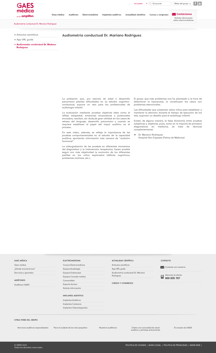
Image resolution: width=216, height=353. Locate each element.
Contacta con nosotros (172, 267)
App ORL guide (25, 39)
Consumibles (69, 280)
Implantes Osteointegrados (75, 308)
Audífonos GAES (21, 285)
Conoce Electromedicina (74, 265)
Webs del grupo (181, 3)
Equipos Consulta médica (74, 277)
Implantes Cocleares (72, 304)
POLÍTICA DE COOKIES (135, 345)
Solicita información (72, 288)
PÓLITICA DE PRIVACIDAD (175, 345)
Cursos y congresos (159, 14)
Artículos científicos (27, 34)
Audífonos (73, 14)
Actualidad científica (135, 14)
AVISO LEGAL (154, 345)
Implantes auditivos (111, 14)
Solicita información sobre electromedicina (183, 19)
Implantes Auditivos (72, 300)
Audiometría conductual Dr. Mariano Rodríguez (36, 46)
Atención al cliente (178, 277)
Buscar (150, 3)
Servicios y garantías (23, 273)
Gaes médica (58, 14)
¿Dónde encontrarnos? (24, 269)
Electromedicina (90, 14)
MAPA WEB (195, 345)
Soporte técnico (70, 284)
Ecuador (140, 4)
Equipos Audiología (71, 269)
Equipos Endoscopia (72, 273)
